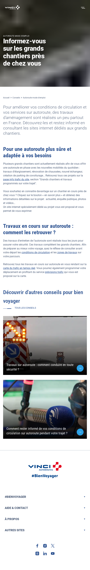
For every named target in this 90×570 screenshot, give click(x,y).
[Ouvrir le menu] (82, 7)
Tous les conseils (25, 308)
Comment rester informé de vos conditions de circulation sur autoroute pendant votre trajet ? (36, 431)
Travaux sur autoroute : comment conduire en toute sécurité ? (39, 367)
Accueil (6, 98)
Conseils (16, 98)
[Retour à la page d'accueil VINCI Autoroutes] (12, 7)
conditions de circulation (36, 252)
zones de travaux (67, 252)
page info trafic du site (16, 179)
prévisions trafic (54, 272)
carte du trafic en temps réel (19, 268)
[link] (37, 546)
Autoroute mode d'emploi (34, 98)
